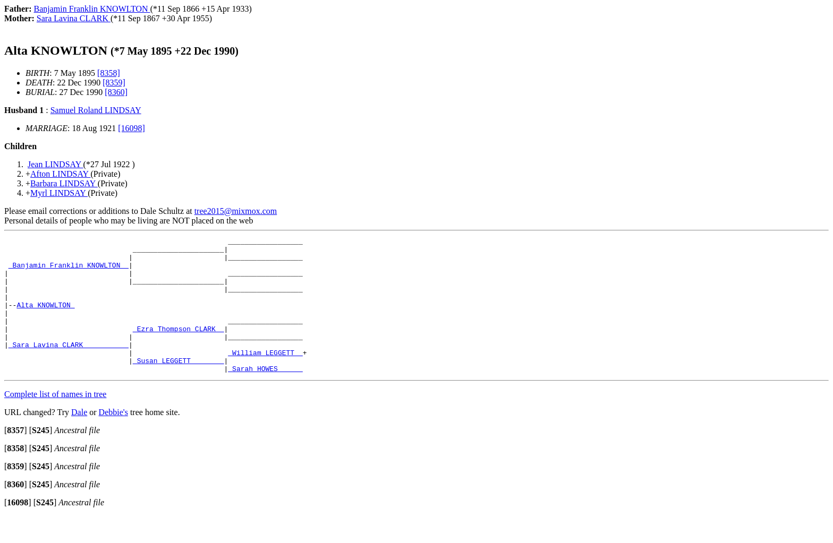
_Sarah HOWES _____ (265, 395)
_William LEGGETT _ (265, 376)
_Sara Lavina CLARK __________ (68, 367)
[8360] (116, 92)
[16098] (131, 128)
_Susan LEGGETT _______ (178, 386)
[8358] (108, 72)
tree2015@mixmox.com (235, 211)
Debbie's (113, 439)
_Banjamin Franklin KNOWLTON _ (68, 271)
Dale (79, 439)
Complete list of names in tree (55, 421)
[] (15, 457)
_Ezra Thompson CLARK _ (178, 347)
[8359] (114, 82)
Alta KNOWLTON (45, 319)
